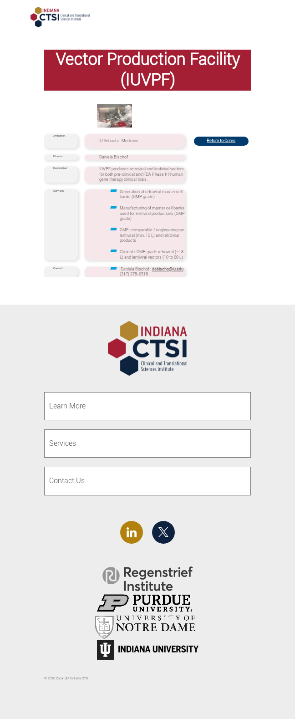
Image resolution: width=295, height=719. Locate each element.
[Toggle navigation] (271, 18)
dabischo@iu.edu (167, 269)
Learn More (67, 406)
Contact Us (67, 480)
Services (62, 443)
